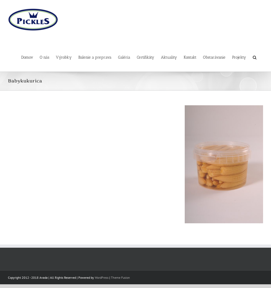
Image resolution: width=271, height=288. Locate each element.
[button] (254, 55)
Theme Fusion (120, 278)
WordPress (102, 278)
